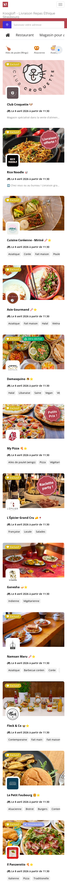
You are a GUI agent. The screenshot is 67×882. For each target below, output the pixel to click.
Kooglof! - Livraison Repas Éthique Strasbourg (29, 14)
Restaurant (25, 35)
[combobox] (33, 24)
